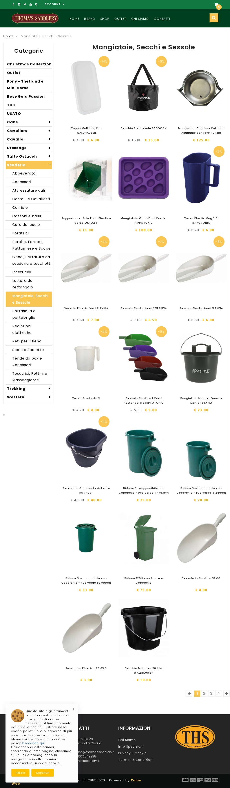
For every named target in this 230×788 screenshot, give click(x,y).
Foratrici (20, 233)
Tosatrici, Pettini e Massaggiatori (29, 377)
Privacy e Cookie (132, 753)
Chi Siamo (140, 18)
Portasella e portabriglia (24, 314)
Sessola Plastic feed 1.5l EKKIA (144, 308)
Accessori (21, 181)
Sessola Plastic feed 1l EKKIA (201, 308)
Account (54, 4)
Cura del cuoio (26, 224)
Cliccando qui (33, 743)
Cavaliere (29, 131)
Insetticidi (21, 272)
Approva (42, 773)
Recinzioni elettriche (22, 329)
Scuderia (29, 165)
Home (74, 18)
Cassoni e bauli (26, 216)
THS (11, 105)
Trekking (29, 389)
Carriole (20, 207)
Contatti (162, 18)
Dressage (29, 148)
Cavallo (29, 139)
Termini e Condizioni (135, 759)
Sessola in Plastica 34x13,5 (86, 668)
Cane (29, 122)
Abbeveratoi (24, 173)
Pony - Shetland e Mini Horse (25, 84)
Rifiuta (20, 773)
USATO (14, 113)
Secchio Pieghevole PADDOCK (144, 128)
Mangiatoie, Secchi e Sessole (30, 299)
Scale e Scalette (28, 349)
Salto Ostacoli (29, 156)
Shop (104, 18)
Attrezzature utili (28, 190)
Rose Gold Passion (26, 96)
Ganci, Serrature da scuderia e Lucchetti (31, 260)
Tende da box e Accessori (27, 361)
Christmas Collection (29, 64)
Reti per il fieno (27, 341)
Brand (89, 18)
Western (29, 397)
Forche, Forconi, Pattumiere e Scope (31, 245)
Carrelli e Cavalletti (31, 198)
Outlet (120, 18)
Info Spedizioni (131, 746)
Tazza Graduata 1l (86, 398)
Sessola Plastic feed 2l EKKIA (86, 308)
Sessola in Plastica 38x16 (201, 578)
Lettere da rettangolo (22, 284)
